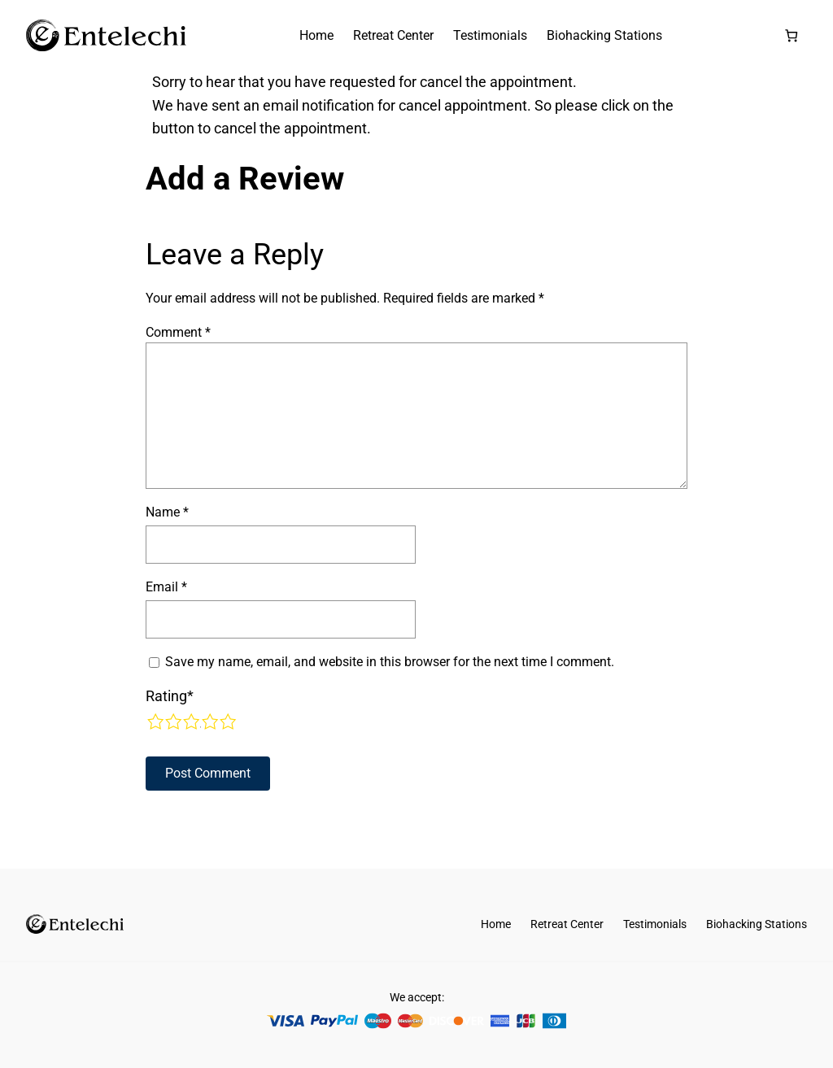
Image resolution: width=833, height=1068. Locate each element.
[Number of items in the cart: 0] (791, 35)
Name (167, 512)
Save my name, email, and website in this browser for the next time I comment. (389, 661)
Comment (178, 332)
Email (166, 587)
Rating (170, 696)
